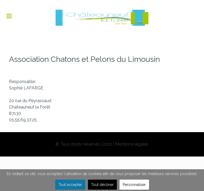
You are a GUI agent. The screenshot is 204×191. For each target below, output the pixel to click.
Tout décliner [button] (102, 185)
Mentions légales (131, 144)
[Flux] (102, 17)
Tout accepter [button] (70, 185)
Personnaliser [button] (134, 185)
